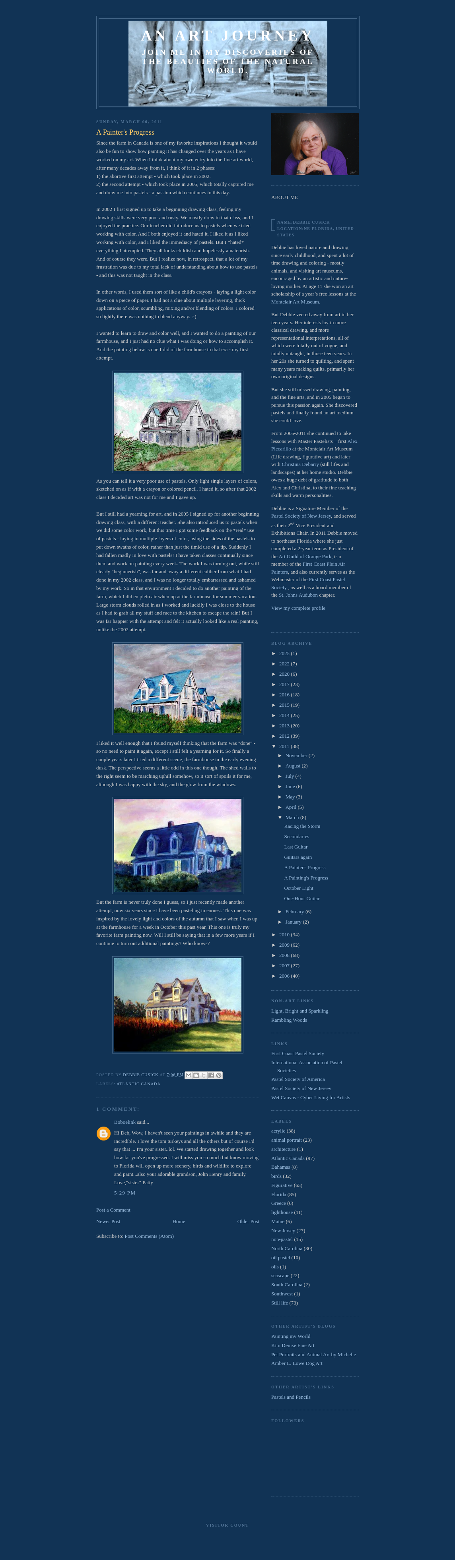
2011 (285, 746)
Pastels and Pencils (291, 1397)
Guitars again (298, 857)
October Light (298, 888)
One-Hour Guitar (301, 898)
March (293, 817)
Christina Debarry (300, 464)
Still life (279, 1303)
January (294, 922)
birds (276, 1176)
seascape (280, 1275)
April (292, 807)
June (291, 786)
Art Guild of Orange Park (304, 556)
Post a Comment (113, 1210)
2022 (285, 664)
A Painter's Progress (304, 867)
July (291, 776)
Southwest (282, 1294)
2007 (285, 965)
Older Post (248, 1221)
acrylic (278, 1131)
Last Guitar (295, 847)
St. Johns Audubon (298, 595)
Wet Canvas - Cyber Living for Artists (310, 1097)
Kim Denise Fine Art (293, 1345)
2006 (285, 976)
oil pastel (280, 1257)
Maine (277, 1221)
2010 (285, 935)
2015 (285, 705)
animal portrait (286, 1140)
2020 (285, 674)
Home (179, 1221)
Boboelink (125, 1122)
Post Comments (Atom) (149, 1236)
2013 (285, 726)
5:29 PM (125, 1193)
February (295, 911)
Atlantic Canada (139, 1084)
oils (275, 1267)
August (294, 766)
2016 (285, 695)
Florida (278, 1194)
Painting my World (290, 1336)
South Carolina (286, 1284)
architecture (283, 1149)
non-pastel (282, 1239)
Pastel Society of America (298, 1079)
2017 (285, 684)
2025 (285, 653)
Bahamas (280, 1167)
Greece (278, 1203)
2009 (285, 945)
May (291, 797)
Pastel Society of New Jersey (301, 516)
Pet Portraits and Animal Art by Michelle (313, 1354)
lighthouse (282, 1212)
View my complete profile (298, 608)
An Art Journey (228, 35)
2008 (285, 955)
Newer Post (108, 1221)
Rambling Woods (289, 1020)
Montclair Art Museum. (295, 302)
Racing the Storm (302, 826)
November (297, 755)
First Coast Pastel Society (297, 1053)
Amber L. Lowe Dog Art (297, 1363)
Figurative (281, 1185)
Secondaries (296, 836)
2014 (285, 715)
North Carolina (286, 1248)
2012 (285, 736)
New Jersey (283, 1230)
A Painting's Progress (306, 878)
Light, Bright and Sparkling (300, 1011)
